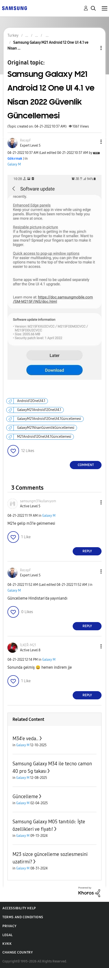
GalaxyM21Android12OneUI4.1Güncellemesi (49, 419)
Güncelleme (25, 796)
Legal (7, 935)
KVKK (7, 944)
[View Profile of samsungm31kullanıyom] (38, 501)
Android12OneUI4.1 (31, 401)
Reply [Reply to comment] (87, 551)
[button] (93, 141)
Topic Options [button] (93, 48)
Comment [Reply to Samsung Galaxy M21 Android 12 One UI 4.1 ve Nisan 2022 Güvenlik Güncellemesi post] (86, 465)
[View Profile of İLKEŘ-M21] (28, 645)
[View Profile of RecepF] (25, 140)
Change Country (17, 952)
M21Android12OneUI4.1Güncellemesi (44, 437)
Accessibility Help (19, 908)
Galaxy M (14, 164)
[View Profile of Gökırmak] (14, 159)
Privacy (9, 926)
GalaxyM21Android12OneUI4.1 (39, 410)
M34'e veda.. (25, 738)
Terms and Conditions (22, 917)
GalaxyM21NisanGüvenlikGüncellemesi (45, 428)
